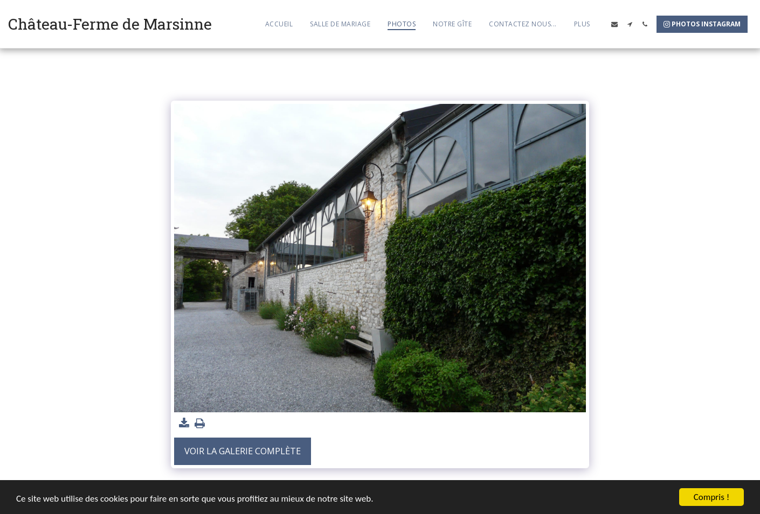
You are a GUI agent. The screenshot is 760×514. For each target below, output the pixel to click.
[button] (614, 24)
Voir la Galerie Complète (242, 451)
